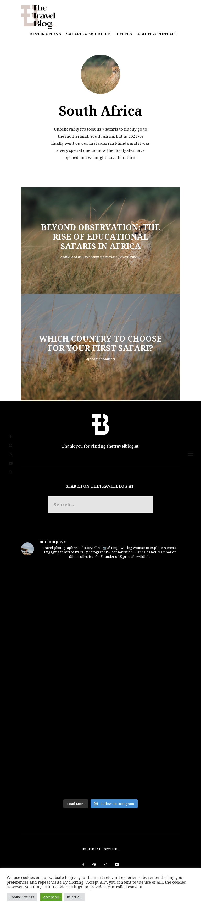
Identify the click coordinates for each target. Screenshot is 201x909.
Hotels (123, 33)
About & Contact (157, 33)
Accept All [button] (51, 897)
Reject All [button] (74, 897)
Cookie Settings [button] (22, 897)
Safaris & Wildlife (88, 33)
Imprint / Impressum (101, 848)
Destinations (45, 33)
